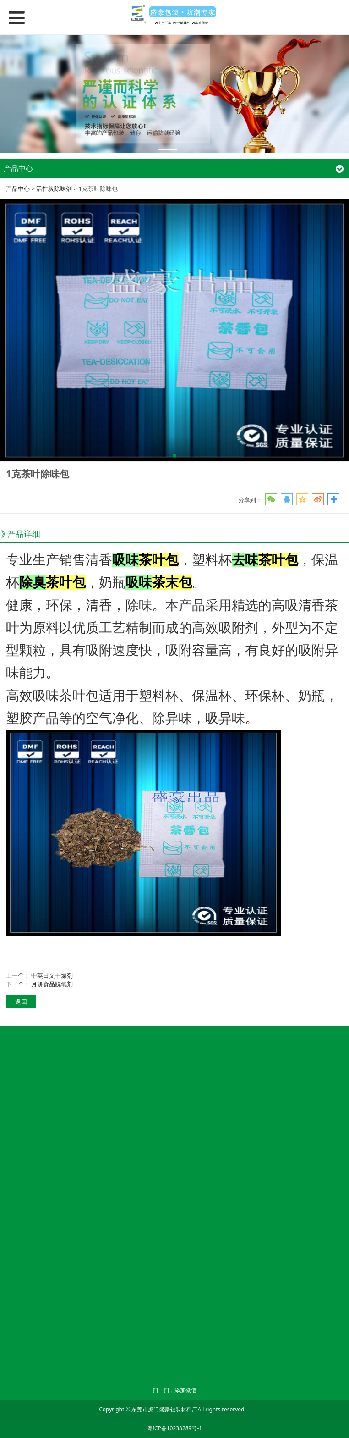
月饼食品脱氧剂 (52, 984)
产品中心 (18, 188)
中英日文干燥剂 (52, 975)
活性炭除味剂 (54, 188)
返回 (21, 1001)
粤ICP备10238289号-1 (174, 1428)
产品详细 (23, 533)
